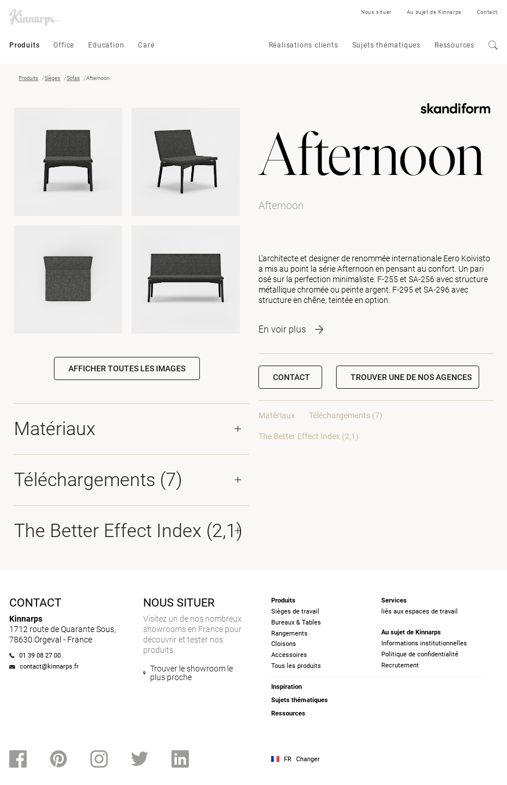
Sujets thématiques (386, 45)
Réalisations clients (303, 45)
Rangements (289, 633)
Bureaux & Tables (296, 622)
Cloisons (283, 644)
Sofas (73, 78)
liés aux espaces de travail (419, 611)
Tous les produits (296, 666)
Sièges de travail (295, 611)
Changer (308, 759)
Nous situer (376, 12)
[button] (407, 377)
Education (106, 45)
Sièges (52, 78)
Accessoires (289, 655)
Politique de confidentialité (419, 654)
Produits (24, 45)
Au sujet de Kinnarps (434, 12)
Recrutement (400, 665)
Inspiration (286, 687)
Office (63, 45)
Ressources (455, 45)
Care (146, 45)
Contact (487, 12)
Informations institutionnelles (424, 643)
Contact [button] (291, 377)
